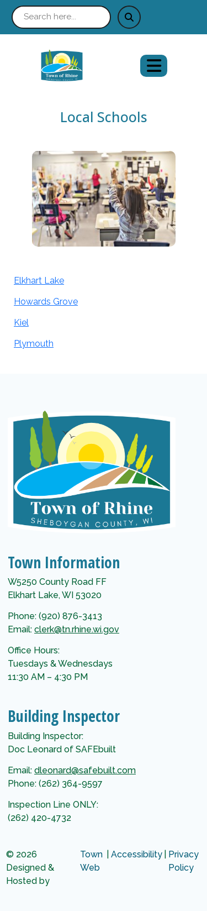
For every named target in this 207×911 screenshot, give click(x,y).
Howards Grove (46, 301)
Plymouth (34, 343)
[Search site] (61, 17)
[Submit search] (129, 17)
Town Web (91, 861)
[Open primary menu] (153, 66)
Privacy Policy (183, 861)
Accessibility (136, 854)
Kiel (21, 322)
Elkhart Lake (39, 280)
